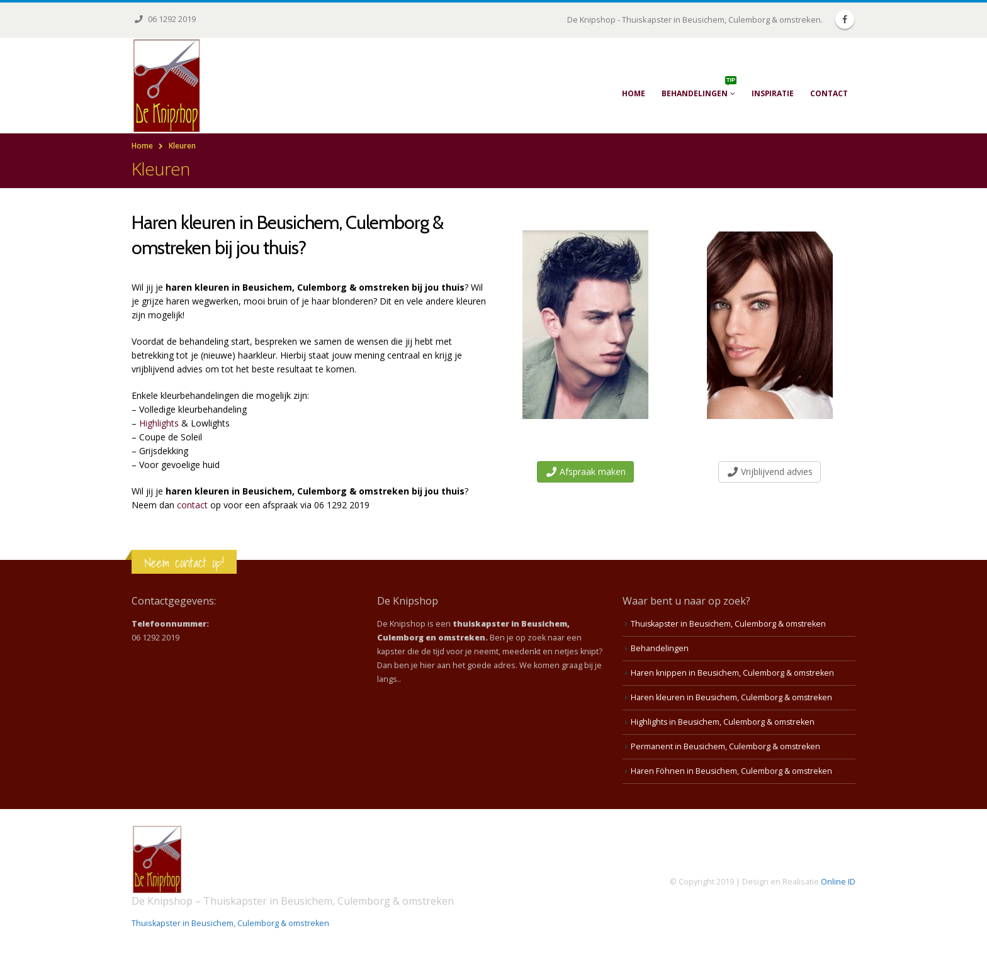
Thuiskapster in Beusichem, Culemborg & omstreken (729, 623)
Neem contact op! (184, 562)
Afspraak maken (586, 471)
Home (633, 93)
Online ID (838, 881)
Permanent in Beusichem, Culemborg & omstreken (726, 746)
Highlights (159, 423)
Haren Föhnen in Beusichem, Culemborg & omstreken (732, 771)
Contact (829, 93)
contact (192, 505)
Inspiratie (773, 93)
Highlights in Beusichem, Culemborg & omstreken (723, 722)
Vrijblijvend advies (770, 471)
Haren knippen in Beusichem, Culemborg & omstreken (733, 672)
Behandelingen (699, 87)
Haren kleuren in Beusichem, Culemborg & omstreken (732, 697)
